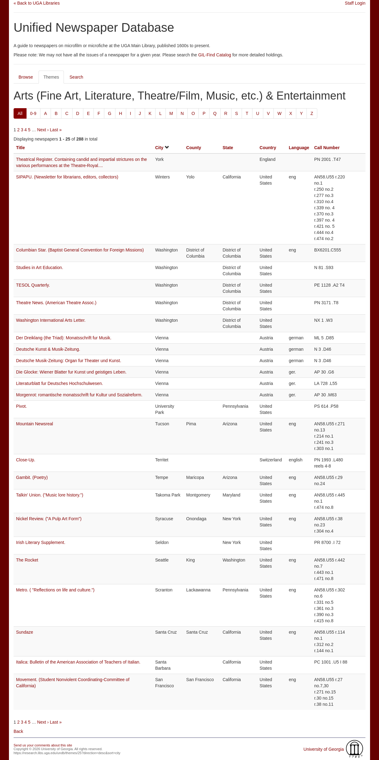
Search (76, 77)
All (20, 113)
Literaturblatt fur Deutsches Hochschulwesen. (59, 383)
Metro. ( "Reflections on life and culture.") (55, 589)
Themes (51, 77)
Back (18, 731)
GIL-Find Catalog (214, 54)
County (193, 147)
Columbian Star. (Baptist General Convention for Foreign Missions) (80, 249)
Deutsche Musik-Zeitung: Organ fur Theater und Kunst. (68, 360)
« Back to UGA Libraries (37, 3)
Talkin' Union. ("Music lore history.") (49, 494)
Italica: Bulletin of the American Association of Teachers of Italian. (78, 662)
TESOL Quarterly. (33, 285)
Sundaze (24, 632)
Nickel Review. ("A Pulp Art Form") (48, 518)
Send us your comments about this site (43, 745)
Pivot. (21, 406)
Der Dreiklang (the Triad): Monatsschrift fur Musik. (63, 337)
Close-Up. (25, 459)
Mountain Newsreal (34, 423)
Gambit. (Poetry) (32, 477)
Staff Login (355, 3)
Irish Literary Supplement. (40, 542)
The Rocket (27, 560)
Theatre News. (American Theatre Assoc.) (56, 302)
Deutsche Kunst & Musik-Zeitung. (48, 349)
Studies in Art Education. (39, 267)
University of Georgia (323, 749)
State (228, 147)
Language (299, 147)
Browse (26, 77)
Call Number (326, 147)
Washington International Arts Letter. (50, 320)
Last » (56, 129)
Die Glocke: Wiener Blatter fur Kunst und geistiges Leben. (71, 372)
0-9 (33, 113)
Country (268, 147)
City (159, 147)
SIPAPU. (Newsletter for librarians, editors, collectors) (67, 176)
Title (20, 147)
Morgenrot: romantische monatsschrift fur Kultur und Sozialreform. (79, 394)
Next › (42, 129)
